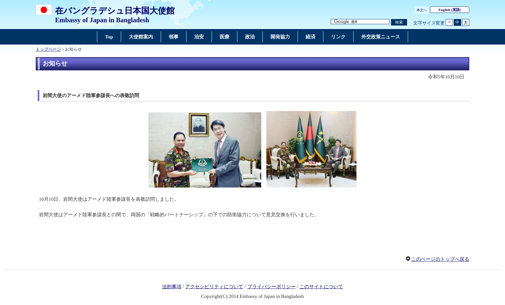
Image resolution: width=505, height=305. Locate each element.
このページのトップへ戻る (440, 259)
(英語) (450, 10)
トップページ (48, 49)
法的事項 (171, 286)
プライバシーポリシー (271, 286)
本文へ (421, 10)
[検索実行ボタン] (399, 22)
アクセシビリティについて (214, 286)
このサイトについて (321, 286)
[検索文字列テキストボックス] (360, 22)
